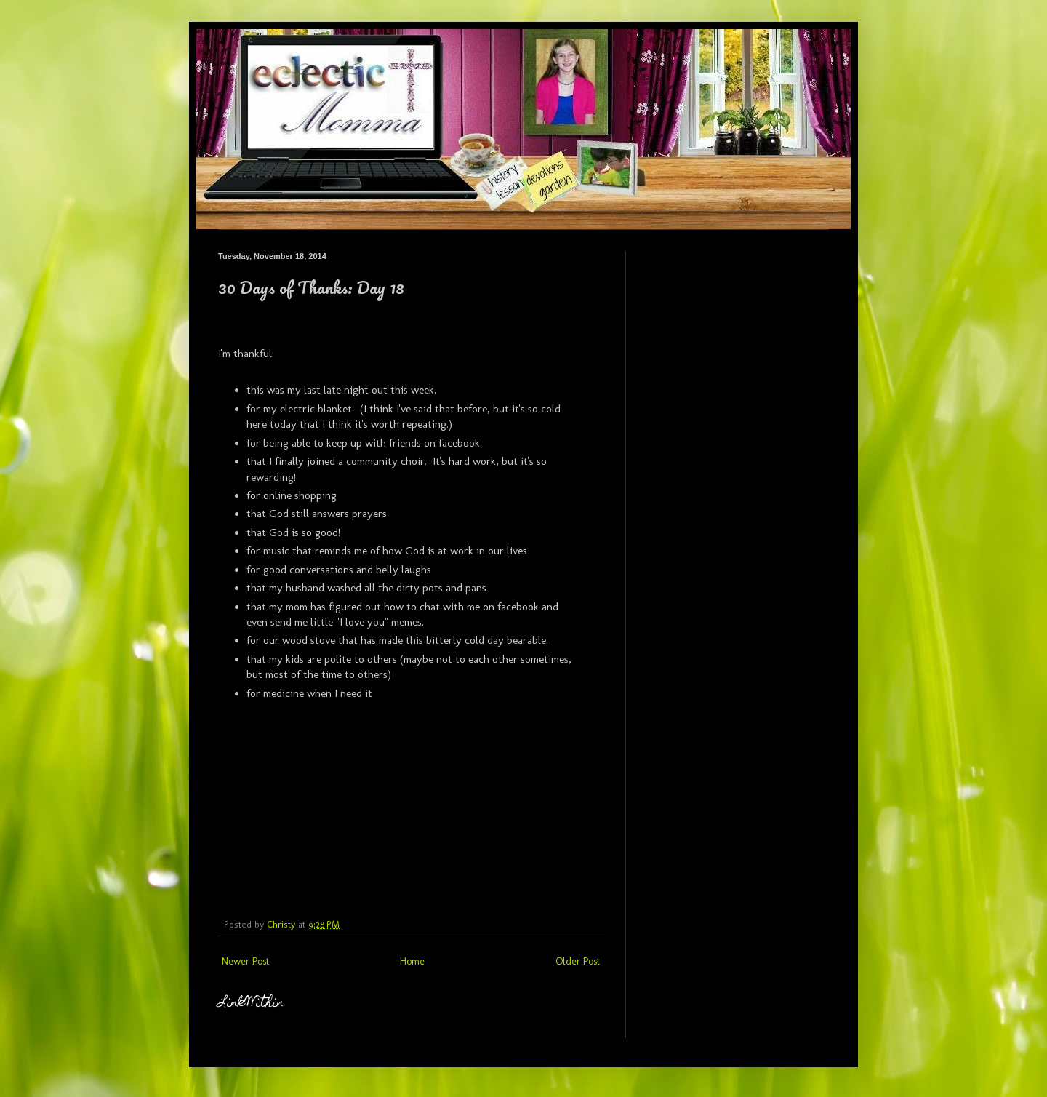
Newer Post (245, 961)
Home (412, 961)
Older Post (577, 961)
